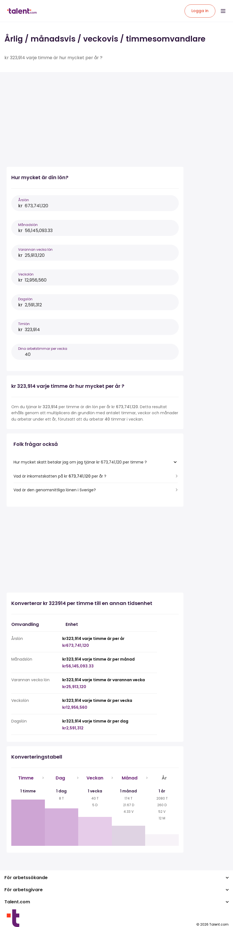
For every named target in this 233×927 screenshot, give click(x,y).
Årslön (23, 200)
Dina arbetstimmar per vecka (42, 348)
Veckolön (26, 274)
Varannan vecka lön (35, 249)
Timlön (24, 323)
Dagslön (25, 299)
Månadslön (28, 224)
